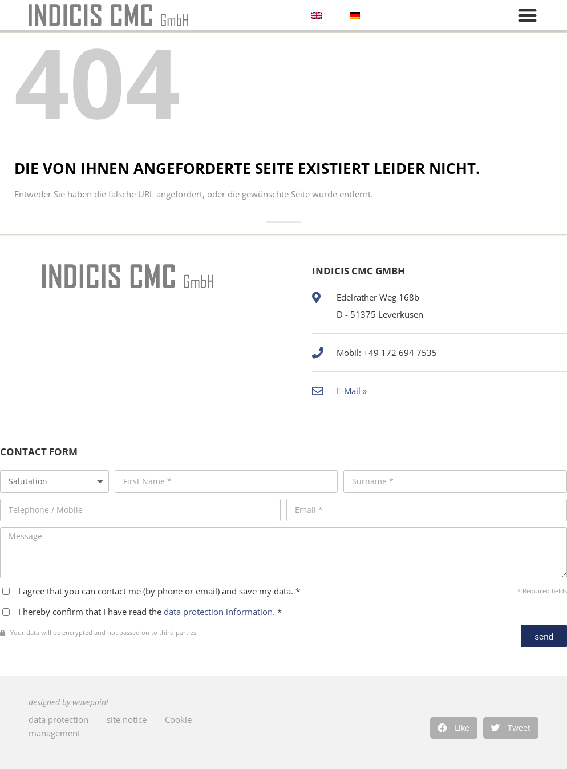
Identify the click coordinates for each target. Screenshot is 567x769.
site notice (127, 719)
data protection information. (220, 611)
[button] (453, 728)
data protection (58, 719)
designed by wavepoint (69, 702)
